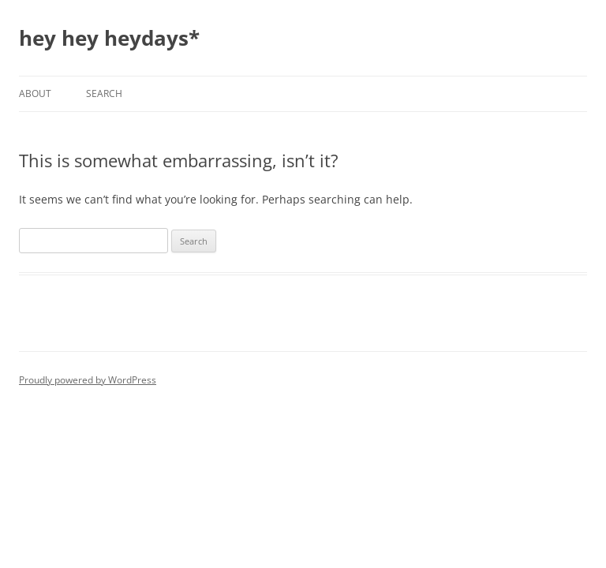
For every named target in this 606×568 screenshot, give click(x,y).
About (35, 93)
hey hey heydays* (109, 38)
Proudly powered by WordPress (87, 380)
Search (104, 93)
